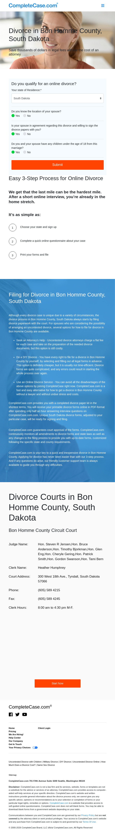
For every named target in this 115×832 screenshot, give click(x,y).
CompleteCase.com (30, 706)
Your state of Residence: (26, 90)
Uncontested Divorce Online (86, 762)
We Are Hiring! (16, 734)
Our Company (16, 741)
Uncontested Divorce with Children (25, 762)
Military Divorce (51, 762)
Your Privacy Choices (20, 747)
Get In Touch (15, 744)
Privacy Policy (88, 815)
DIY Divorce (66, 762)
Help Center (15, 738)
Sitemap (13, 775)
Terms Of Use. (89, 822)
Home (12, 728)
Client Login (44, 728)
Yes (17, 115)
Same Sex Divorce (46, 765)
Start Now (57, 683)
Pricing (12, 731)
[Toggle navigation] (102, 5)
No (29, 115)
